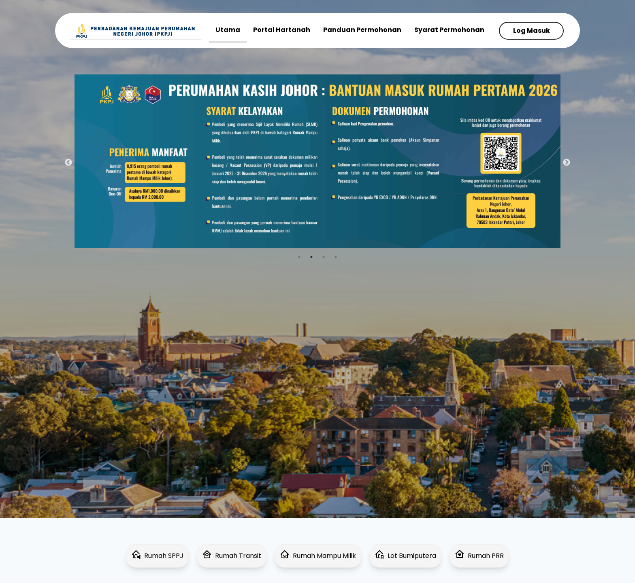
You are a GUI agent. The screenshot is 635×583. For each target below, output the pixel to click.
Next (567, 163)
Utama (227, 29)
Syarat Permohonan (449, 29)
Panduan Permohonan (362, 29)
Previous (68, 163)
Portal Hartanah (281, 29)
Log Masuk (531, 30)
